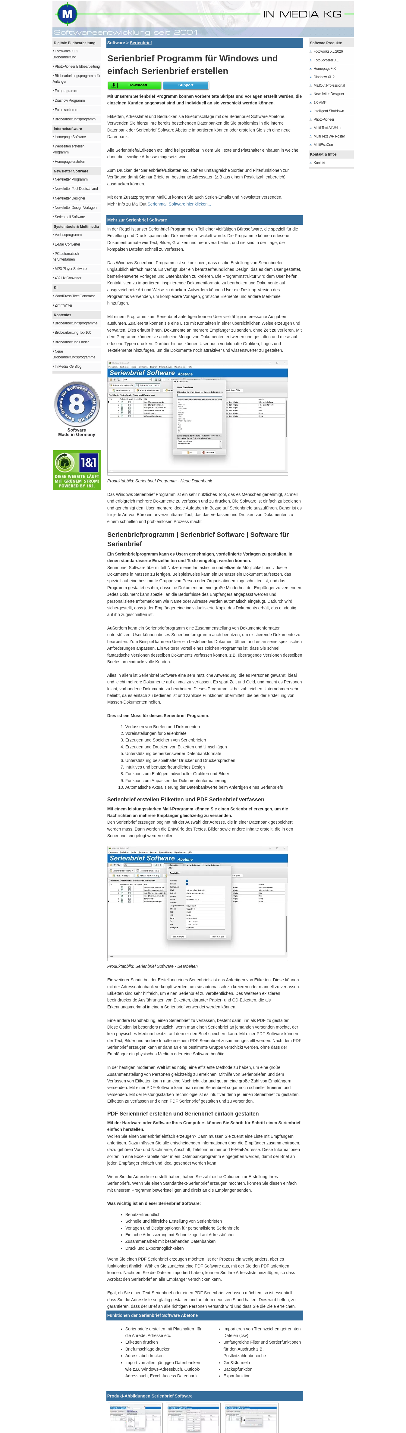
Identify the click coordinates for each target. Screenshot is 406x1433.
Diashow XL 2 (324, 77)
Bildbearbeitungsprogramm (75, 119)
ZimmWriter (63, 305)
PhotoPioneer (324, 119)
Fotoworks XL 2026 (328, 51)
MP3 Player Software (71, 269)
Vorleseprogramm (68, 235)
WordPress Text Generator (75, 296)
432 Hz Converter (68, 278)
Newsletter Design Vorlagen (76, 208)
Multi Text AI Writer (327, 128)
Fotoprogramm (66, 91)
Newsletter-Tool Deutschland (76, 189)
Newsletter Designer (70, 198)
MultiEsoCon (323, 145)
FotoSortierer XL (326, 60)
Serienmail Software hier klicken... (179, 204)
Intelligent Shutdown (329, 111)
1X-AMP (320, 103)
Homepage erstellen (70, 161)
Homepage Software (70, 137)
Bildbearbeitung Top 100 (73, 332)
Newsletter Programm (71, 179)
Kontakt (319, 163)
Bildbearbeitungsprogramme (76, 323)
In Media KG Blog (68, 366)
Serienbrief (141, 42)
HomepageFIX (325, 69)
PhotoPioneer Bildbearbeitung (77, 66)
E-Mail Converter (67, 244)
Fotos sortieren (66, 110)
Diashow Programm (70, 100)
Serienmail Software (70, 217)
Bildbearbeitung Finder (72, 342)
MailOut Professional (329, 85)
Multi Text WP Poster (329, 136)
